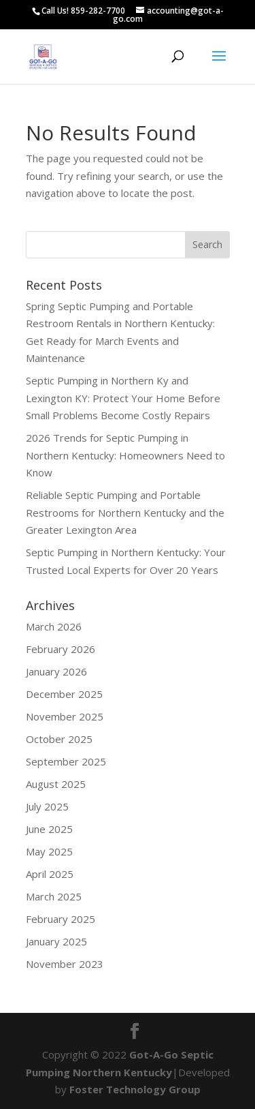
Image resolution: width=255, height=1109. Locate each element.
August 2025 (56, 784)
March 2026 (54, 626)
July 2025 (47, 806)
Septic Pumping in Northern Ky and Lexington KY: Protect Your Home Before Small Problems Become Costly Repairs (123, 398)
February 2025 (60, 919)
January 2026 (56, 671)
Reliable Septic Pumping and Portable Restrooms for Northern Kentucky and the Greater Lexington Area (125, 512)
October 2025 (59, 739)
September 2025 (66, 761)
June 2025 (49, 829)
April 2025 (49, 874)
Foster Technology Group (135, 1089)
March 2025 (54, 896)
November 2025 (64, 716)
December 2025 (64, 694)
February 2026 (60, 649)
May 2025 (49, 851)
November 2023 (64, 964)
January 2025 (56, 941)
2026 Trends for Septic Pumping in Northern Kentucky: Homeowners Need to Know (125, 455)
